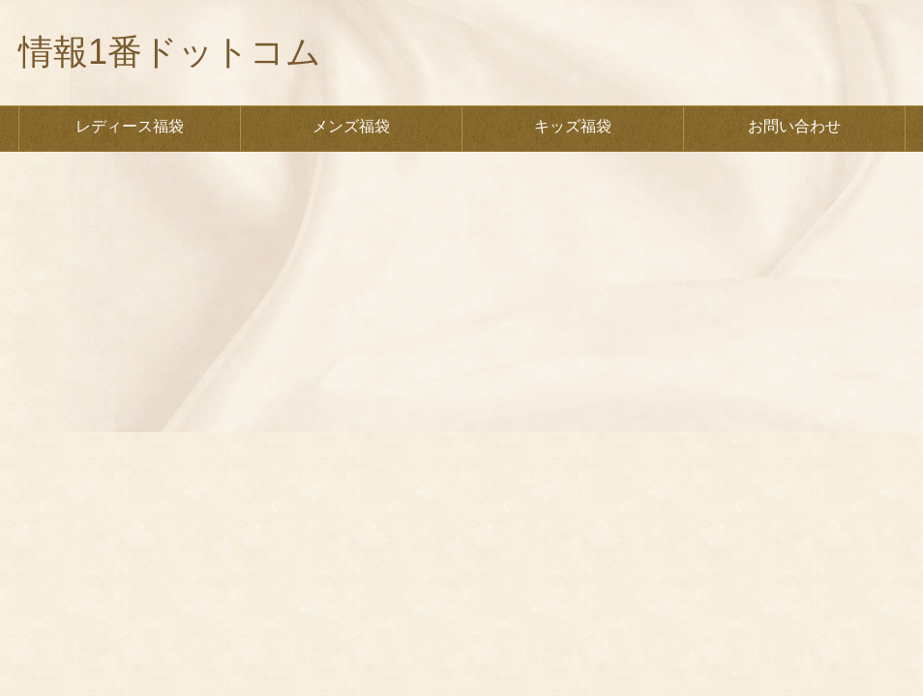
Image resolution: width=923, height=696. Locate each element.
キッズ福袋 (572, 126)
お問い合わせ (794, 126)
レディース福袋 (129, 126)
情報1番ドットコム (169, 52)
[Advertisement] (461, 296)
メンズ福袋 (351, 126)
